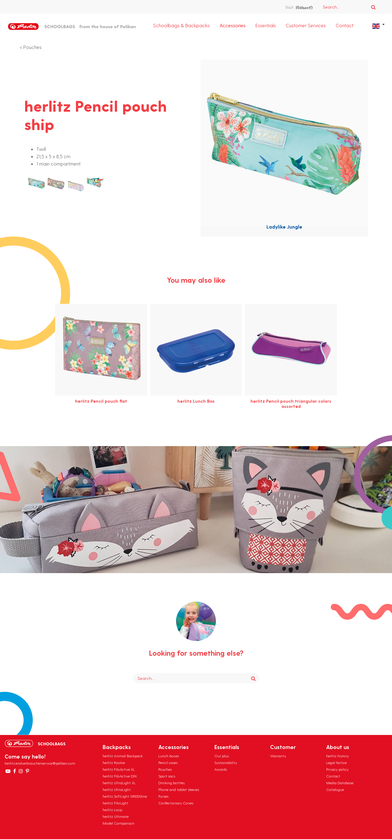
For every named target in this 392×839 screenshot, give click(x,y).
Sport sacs (166, 776)
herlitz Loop (112, 809)
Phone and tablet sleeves (178, 789)
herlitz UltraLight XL (119, 783)
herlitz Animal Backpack (123, 756)
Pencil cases (168, 762)
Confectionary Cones (175, 803)
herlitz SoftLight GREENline (125, 796)
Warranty (278, 756)
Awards (220, 769)
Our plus (221, 756)
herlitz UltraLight (117, 789)
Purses (163, 796)
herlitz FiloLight (115, 803)
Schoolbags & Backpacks (181, 25)
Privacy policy (337, 769)
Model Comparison (118, 823)
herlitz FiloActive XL (119, 769)
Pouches (32, 47)
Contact (344, 25)
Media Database (339, 783)
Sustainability (225, 762)
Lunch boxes (168, 756)
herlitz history (337, 756)
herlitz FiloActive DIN (120, 776)
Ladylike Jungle (284, 226)
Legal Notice (336, 762)
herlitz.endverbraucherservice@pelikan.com (40, 763)
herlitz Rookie (114, 762)
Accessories (233, 25)
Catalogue (335, 789)
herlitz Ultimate (116, 816)
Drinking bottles (171, 783)
